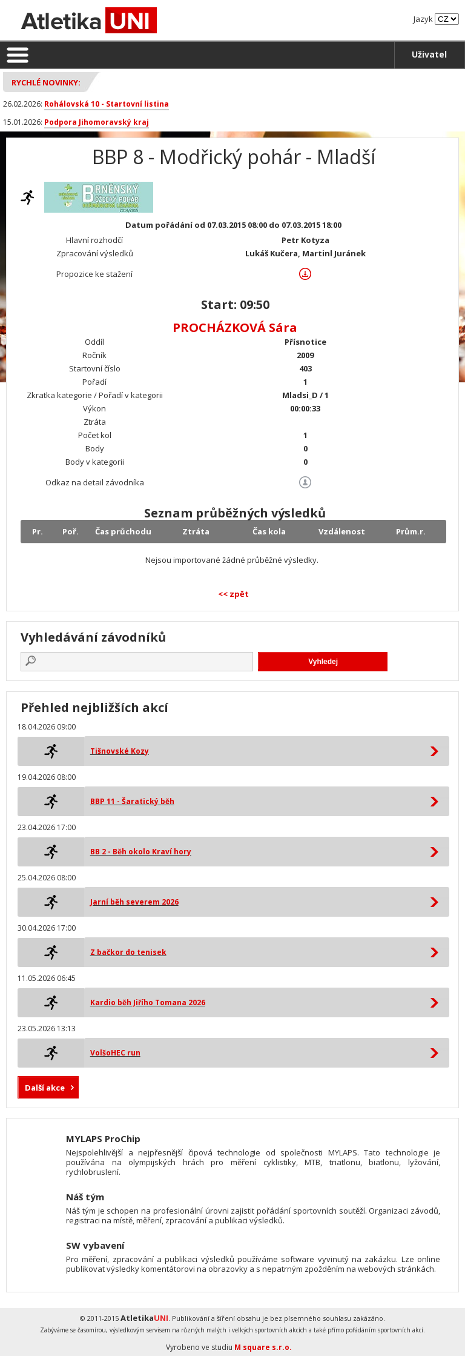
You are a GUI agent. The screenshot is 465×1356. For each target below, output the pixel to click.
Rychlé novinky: (46, 82)
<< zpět (233, 593)
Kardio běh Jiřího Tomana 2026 (147, 1002)
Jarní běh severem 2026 (134, 902)
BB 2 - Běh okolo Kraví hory (140, 851)
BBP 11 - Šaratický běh (132, 801)
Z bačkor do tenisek (128, 952)
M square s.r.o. (263, 1347)
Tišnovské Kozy (119, 751)
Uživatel (429, 54)
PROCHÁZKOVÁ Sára (235, 327)
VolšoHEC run (115, 1053)
